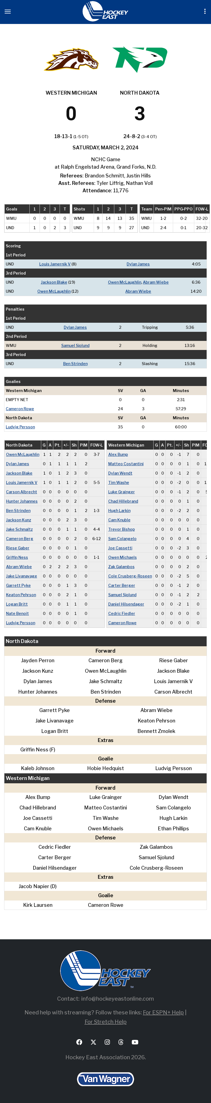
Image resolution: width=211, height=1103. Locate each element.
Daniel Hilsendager (126, 604)
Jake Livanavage (21, 576)
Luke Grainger (121, 491)
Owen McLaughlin (124, 282)
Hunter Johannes (22, 501)
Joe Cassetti (120, 548)
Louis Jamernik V (55, 264)
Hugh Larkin (119, 510)
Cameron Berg (19, 538)
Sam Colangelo (122, 538)
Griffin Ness (17, 557)
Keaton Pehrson (21, 594)
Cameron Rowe (20, 408)
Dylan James (138, 264)
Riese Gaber (17, 548)
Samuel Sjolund (75, 345)
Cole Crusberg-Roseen (130, 576)
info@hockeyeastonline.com (117, 998)
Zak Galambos (121, 566)
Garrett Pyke (18, 585)
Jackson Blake (54, 282)
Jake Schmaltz (19, 529)
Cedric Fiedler (121, 613)
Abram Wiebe (156, 282)
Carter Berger (121, 585)
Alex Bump (118, 454)
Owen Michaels (122, 557)
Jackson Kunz (18, 520)
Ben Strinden (75, 363)
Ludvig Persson (20, 427)
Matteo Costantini (126, 463)
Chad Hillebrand (123, 501)
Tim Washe (118, 482)
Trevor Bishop (121, 529)
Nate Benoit (17, 613)
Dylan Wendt (120, 473)
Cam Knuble (119, 520)
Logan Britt (17, 604)
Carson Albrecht (21, 491)
